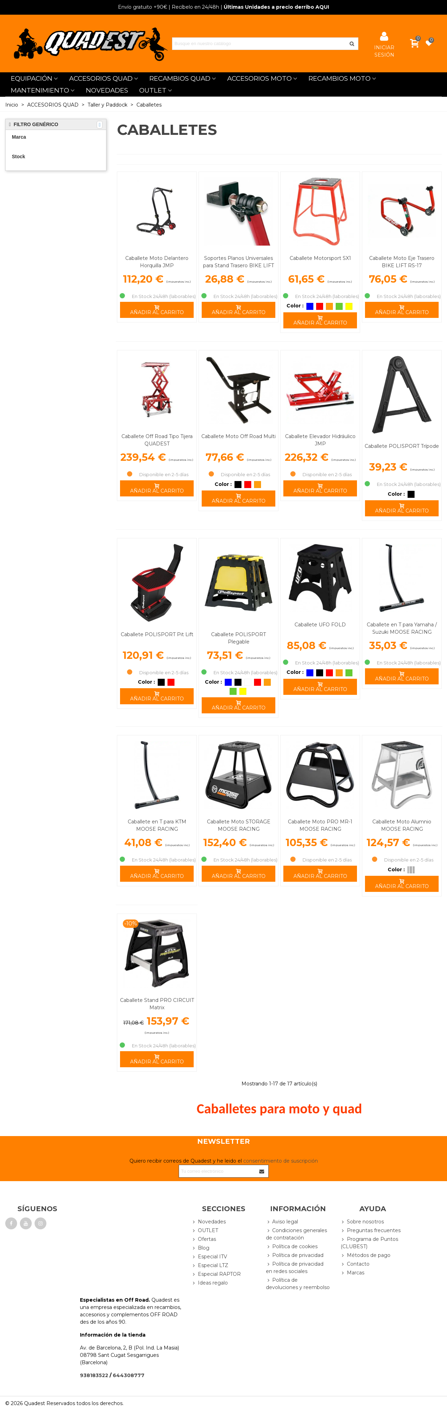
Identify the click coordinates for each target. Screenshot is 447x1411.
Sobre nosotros (362, 1221)
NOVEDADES (107, 90)
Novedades (209, 1221)
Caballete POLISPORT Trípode (402, 446)
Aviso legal (282, 1221)
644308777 (128, 1375)
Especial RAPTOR (216, 1274)
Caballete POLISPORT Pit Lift (157, 634)
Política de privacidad (294, 1255)
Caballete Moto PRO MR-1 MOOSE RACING (320, 825)
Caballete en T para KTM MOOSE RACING (157, 825)
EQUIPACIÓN (31, 78)
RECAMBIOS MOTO (339, 78)
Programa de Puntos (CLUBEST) (369, 1243)
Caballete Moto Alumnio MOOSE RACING (401, 825)
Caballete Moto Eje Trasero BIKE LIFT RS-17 (401, 262)
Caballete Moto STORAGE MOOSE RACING (238, 825)
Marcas (352, 1273)
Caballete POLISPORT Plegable (238, 638)
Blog (200, 1248)
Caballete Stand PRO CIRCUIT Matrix (157, 1004)
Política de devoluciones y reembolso (298, 1283)
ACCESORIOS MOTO (259, 78)
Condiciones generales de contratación (296, 1234)
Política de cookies (292, 1246)
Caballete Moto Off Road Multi (238, 436)
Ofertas (204, 1239)
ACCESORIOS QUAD (101, 78)
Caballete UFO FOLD (320, 624)
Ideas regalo (210, 1283)
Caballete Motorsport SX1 (320, 258)
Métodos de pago (365, 1255)
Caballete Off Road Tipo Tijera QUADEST (157, 440)
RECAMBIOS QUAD (179, 78)
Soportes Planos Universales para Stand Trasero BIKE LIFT (238, 262)
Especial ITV (209, 1256)
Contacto (355, 1264)
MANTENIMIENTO (40, 90)
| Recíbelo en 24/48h (168, 7)
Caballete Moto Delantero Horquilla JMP (156, 262)
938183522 (94, 1375)
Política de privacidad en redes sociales (294, 1267)
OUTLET (152, 90)
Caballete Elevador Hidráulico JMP (320, 440)
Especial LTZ (210, 1265)
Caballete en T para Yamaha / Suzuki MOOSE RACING (402, 628)
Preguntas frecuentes (371, 1230)
